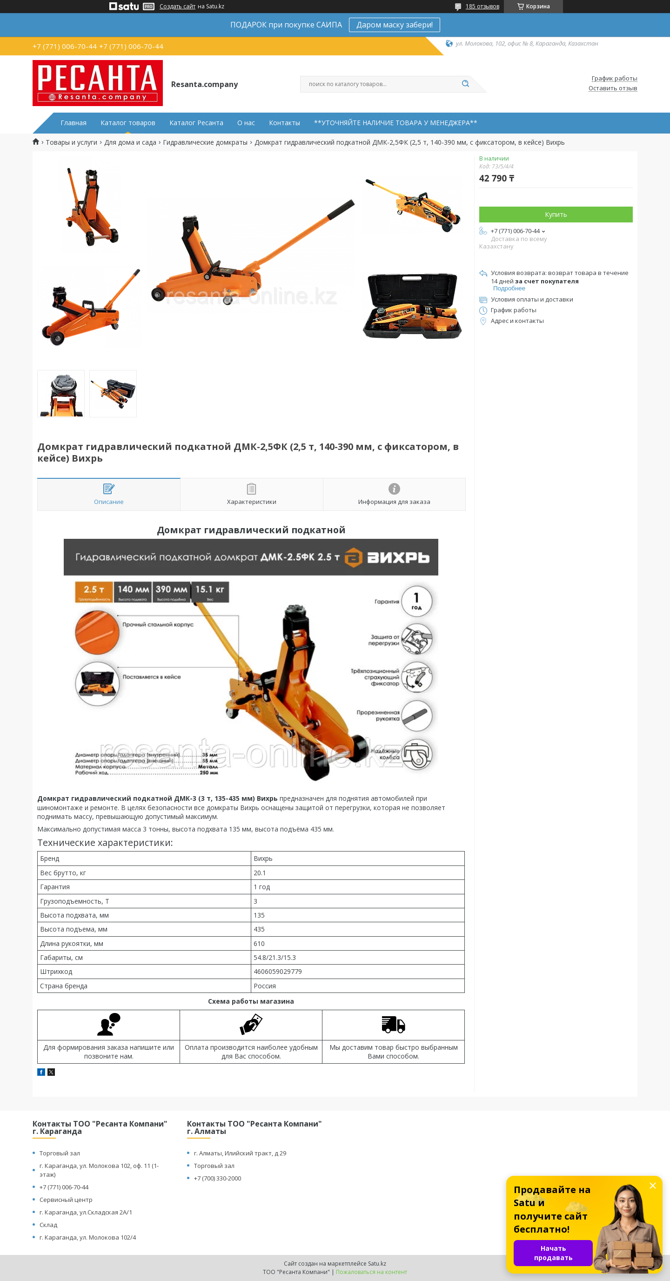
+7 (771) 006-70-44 (64, 1187)
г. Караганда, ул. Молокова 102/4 (88, 1237)
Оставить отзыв (613, 88)
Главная (73, 123)
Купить (556, 214)
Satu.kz (377, 1264)
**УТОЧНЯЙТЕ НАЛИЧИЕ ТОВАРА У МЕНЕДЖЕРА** (395, 123)
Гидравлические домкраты (205, 142)
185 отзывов (482, 6)
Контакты (284, 123)
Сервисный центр (66, 1199)
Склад (48, 1225)
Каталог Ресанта (196, 123)
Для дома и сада (130, 142)
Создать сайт (177, 6)
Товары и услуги (71, 142)
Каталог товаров (127, 123)
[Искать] (465, 84)
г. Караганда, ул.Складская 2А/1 (86, 1212)
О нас (246, 123)
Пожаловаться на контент (371, 1272)
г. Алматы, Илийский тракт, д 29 (240, 1153)
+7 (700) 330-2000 (217, 1178)
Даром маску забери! (394, 25)
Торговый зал (60, 1153)
